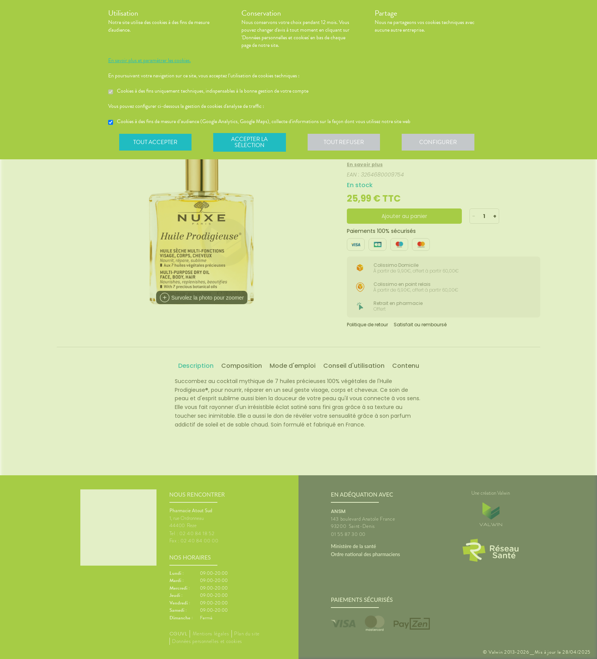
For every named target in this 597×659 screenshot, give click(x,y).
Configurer (441, 142)
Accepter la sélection (251, 143)
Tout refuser (346, 142)
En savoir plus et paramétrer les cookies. (149, 60)
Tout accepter (155, 142)
